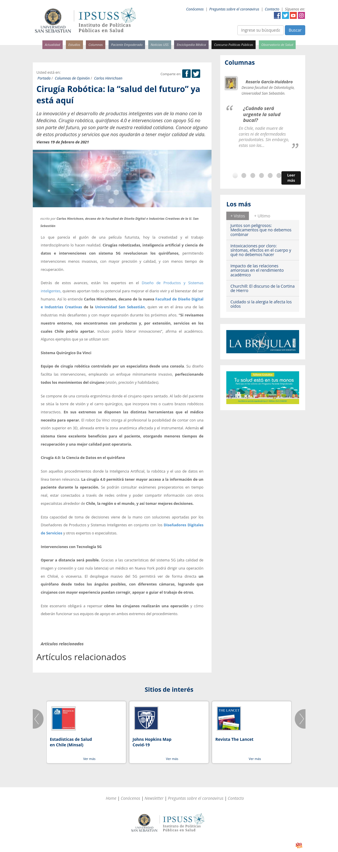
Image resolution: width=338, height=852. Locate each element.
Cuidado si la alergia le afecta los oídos (261, 304)
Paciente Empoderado (127, 44)
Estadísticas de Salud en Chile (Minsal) (71, 742)
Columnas (95, 44)
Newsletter (153, 798)
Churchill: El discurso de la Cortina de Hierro (262, 288)
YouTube (293, 15)
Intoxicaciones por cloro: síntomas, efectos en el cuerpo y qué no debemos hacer (260, 250)
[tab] (237, 216)
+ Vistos (237, 216)
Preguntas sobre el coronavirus (234, 9)
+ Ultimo (262, 216)
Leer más (291, 178)
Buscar (295, 30)
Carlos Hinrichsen (108, 78)
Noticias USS (160, 44)
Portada (43, 78)
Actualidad (52, 44)
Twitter (285, 15)
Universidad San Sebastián (120, 307)
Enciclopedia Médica (191, 44)
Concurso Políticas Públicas (233, 44)
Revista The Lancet (234, 739)
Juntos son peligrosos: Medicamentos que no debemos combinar (260, 230)
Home (111, 798)
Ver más (89, 758)
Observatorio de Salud (277, 44)
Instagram (301, 15)
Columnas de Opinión (72, 78)
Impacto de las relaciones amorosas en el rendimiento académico (257, 270)
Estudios (74, 44)
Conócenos (195, 9)
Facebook (277, 15)
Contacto (272, 9)
